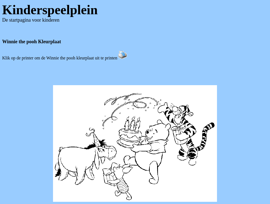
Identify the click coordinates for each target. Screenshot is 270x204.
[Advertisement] (135, 73)
